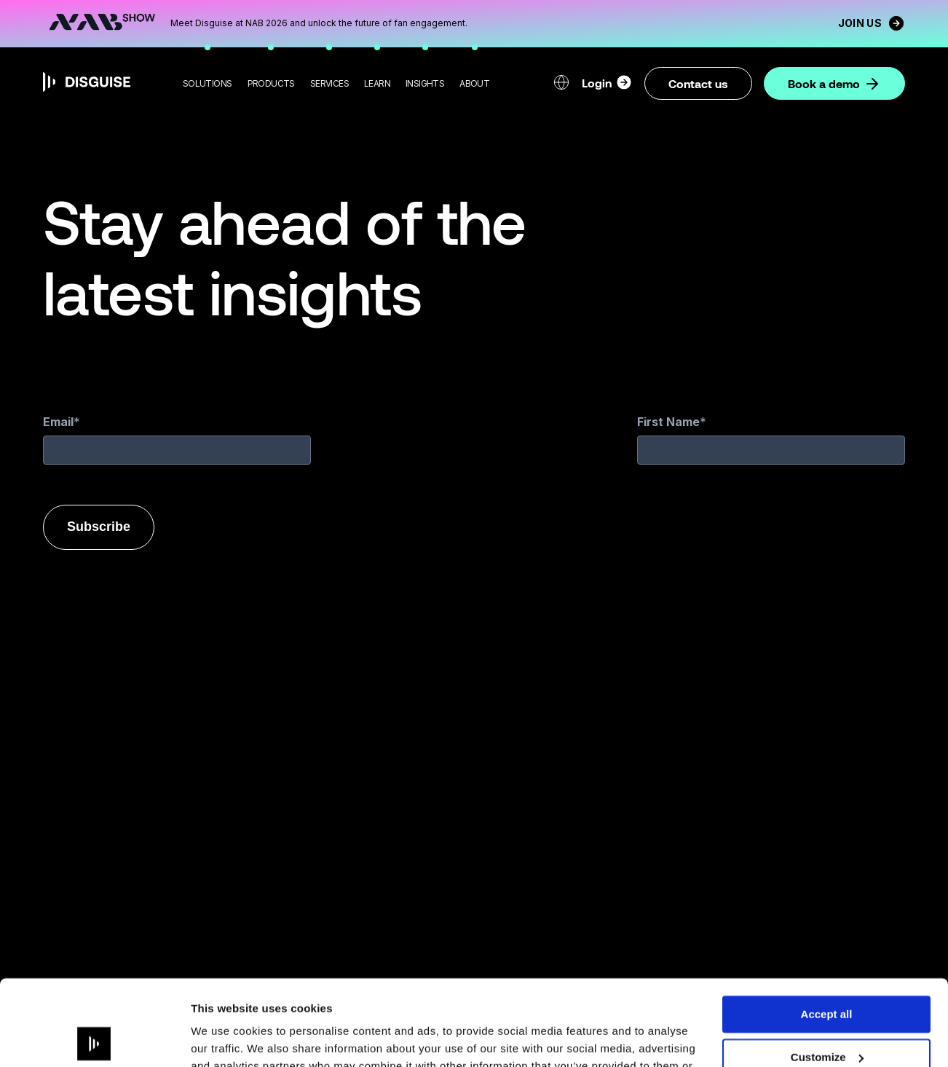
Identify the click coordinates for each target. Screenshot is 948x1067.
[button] (207, 83)
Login (607, 82)
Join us (871, 23)
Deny (826, 1014)
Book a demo (834, 83)
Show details (224, 1038)
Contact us (698, 83)
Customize (827, 972)
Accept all (827, 929)
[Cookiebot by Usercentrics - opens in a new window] (94, 1039)
